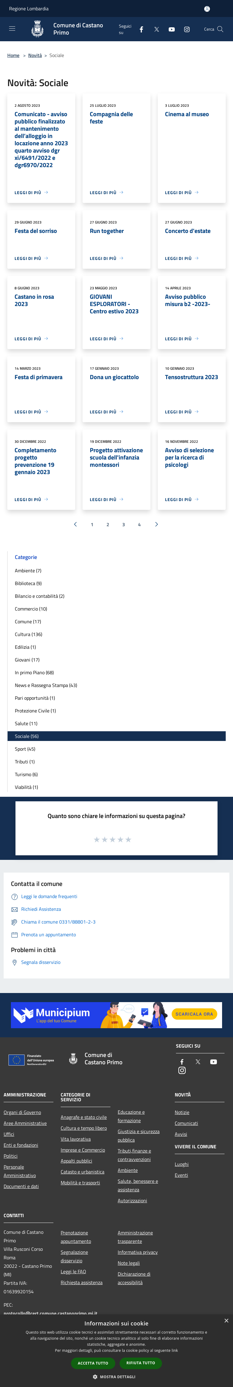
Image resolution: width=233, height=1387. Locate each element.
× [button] (226, 1321)
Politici (11, 1156)
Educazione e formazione (131, 1116)
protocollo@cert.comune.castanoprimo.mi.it (50, 1313)
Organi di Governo (22, 1112)
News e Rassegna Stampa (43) (46, 685)
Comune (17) (28, 621)
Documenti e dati (21, 1186)
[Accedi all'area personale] (207, 9)
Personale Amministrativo (20, 1171)
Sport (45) (25, 748)
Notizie (182, 1112)
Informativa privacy (138, 1252)
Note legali (129, 1263)
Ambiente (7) (28, 570)
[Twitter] (154, 29)
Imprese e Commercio (83, 1149)
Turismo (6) (26, 774)
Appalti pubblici (76, 1160)
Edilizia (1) (25, 647)
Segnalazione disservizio (74, 1256)
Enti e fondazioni (21, 1145)
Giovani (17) (27, 659)
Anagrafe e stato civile (84, 1117)
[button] (116, 1377)
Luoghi (182, 1164)
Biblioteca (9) (28, 583)
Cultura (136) (28, 634)
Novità (35, 55)
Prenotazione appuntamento (76, 1237)
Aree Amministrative (25, 1123)
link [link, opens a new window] (175, 1350)
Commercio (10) (31, 608)
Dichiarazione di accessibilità (134, 1278)
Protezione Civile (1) (35, 710)
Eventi (181, 1175)
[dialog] (116, 1351)
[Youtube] (169, 29)
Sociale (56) (27, 736)
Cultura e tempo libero (84, 1128)
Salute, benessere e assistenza (138, 1185)
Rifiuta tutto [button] (141, 1362)
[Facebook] (139, 29)
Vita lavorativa (76, 1139)
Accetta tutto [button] (93, 1363)
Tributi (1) (25, 761)
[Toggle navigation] (12, 28)
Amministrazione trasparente (135, 1237)
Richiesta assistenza (82, 1282)
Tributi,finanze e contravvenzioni (134, 1155)
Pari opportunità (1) (35, 698)
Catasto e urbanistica (82, 1171)
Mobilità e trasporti (80, 1182)
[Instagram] (184, 29)
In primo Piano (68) (34, 672)
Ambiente (128, 1170)
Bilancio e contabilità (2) (39, 596)
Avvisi (181, 1134)
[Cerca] (220, 29)
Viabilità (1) (26, 787)
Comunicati (186, 1123)
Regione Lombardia (29, 8)
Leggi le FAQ (73, 1271)
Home (13, 55)
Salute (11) (26, 723)
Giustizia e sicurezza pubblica (139, 1135)
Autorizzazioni (132, 1200)
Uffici (9, 1134)
